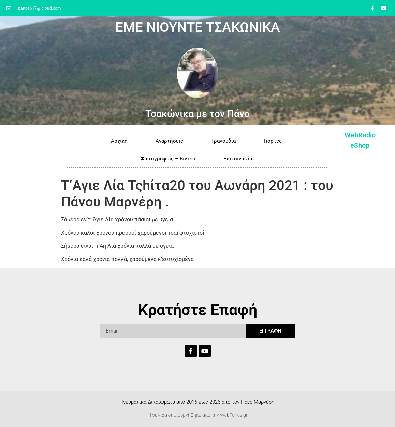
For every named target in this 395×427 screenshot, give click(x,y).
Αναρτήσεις (169, 141)
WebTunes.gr (234, 415)
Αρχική (119, 141)
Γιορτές (273, 141)
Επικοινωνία (237, 159)
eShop (359, 145)
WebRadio (360, 135)
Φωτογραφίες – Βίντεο (168, 159)
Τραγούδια (223, 141)
